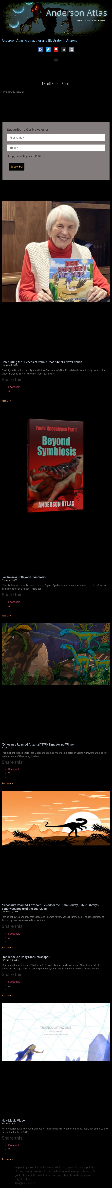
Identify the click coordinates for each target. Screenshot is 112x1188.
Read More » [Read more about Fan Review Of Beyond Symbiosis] (7, 616)
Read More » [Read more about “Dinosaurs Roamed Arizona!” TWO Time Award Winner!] (7, 783)
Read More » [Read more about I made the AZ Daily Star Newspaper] (7, 996)
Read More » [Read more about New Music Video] (7, 1159)
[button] (56, 59)
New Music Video (13, 1120)
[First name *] (56, 137)
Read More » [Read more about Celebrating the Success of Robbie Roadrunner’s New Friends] (7, 401)
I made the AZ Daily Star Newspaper (25, 957)
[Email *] (56, 148)
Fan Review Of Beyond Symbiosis (24, 577)
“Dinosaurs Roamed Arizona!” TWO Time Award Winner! (38, 744)
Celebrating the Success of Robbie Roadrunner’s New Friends (42, 362)
